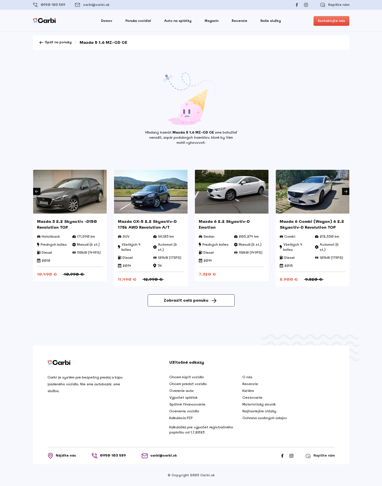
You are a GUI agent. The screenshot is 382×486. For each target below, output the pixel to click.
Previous (36, 191)
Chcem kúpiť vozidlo (186, 377)
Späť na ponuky (55, 42)
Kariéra (248, 390)
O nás (247, 377)
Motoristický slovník (259, 404)
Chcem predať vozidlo (188, 384)
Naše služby (270, 21)
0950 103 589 (49, 4)
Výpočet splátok (183, 397)
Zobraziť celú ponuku (190, 300)
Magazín (212, 21)
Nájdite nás (62, 456)
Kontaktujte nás (331, 21)
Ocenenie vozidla (184, 411)
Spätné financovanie (187, 404)
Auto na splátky (177, 21)
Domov (106, 21)
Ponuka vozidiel (138, 21)
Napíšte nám (334, 4)
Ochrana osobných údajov (264, 418)
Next (345, 191)
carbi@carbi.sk (92, 4)
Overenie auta (181, 390)
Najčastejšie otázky (259, 411)
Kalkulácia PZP (181, 418)
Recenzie (239, 21)
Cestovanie (252, 397)
